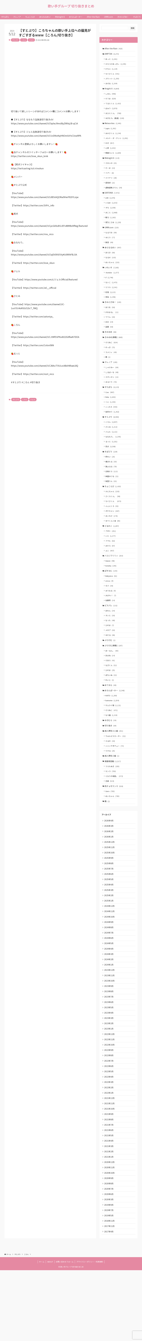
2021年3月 (109, 1211)
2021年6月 (109, 1194)
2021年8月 (109, 1183)
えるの (110, 782)
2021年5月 (109, 1200)
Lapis (111, 133)
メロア (110, 665)
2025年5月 (109, 928)
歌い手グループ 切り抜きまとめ (71, 6)
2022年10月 (109, 1103)
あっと (112, 60)
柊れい (110, 481)
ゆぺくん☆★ (113, 549)
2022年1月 (109, 1154)
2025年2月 (109, 945)
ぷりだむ (110, 675)
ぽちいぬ (111, 712)
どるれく (112, 554)
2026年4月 (109, 866)
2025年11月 (109, 894)
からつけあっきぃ (116, 65)
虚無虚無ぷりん (114, 196)
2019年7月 (109, 1279)
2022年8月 (109, 1115)
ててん (110, 333)
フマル (110, 570)
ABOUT (50, 1332)
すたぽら (112, 407)
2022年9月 (109, 1109)
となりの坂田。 (114, 819)
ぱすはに (111, 602)
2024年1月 (109, 1018)
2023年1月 (109, 1087)
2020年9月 (109, 1245)
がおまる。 (112, 328)
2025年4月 (109, 934)
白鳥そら (112, 496)
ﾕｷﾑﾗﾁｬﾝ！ (111, 628)
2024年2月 (109, 1013)
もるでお (111, 243)
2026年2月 (109, 877)
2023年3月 (109, 1075)
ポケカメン (113, 538)
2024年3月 (109, 1007)
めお (110, 338)
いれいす (112, 280)
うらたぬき (113, 809)
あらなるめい (113, 259)
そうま (111, 101)
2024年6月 (109, 990)
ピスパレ (111, 638)
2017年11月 (109, 1296)
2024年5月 (109, 996)
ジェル (31, 40)
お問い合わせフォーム (64, 1332)
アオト (111, 560)
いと (111, 565)
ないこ (112, 296)
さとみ (112, 449)
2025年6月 (109, 922)
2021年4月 (109, 1205)
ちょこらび (113, 512)
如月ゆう (113, 433)
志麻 (110, 825)
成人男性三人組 (114, 771)
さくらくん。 (113, 523)
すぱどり (111, 475)
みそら (110, 575)
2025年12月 (109, 888)
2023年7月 (109, 1053)
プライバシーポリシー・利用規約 (89, 1332)
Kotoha (111, 596)
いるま (112, 212)
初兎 (111, 306)
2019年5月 (109, 1285)
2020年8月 (109, 1251)
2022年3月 (109, 1143)
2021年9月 (109, 1177)
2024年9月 (109, 973)
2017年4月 (109, 1302)
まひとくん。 (114, 117)
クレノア (111, 381)
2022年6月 (109, 1126)
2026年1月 (109, 883)
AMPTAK (112, 54)
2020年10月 (109, 1239)
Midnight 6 (112, 164)
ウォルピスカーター (116, 777)
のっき (110, 365)
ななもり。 (113, 460)
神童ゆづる (112, 502)
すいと (110, 649)
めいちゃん (113, 275)
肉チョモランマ (114, 830)
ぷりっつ (113, 80)
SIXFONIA (112, 201)
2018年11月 (109, 1290)
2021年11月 (109, 1166)
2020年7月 (109, 1256)
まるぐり (111, 402)
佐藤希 (110, 633)
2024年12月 (109, 956)
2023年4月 (109, 1070)
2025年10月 (109, 900)
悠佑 (111, 312)
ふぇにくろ (112, 533)
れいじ (110, 718)
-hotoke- (112, 286)
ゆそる (110, 670)
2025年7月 (109, 917)
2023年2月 (109, 1081)
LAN (111, 206)
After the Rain (114, 48)
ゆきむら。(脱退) (115, 122)
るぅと (112, 465)
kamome (113, 739)
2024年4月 (109, 1002)
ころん (23, 40)
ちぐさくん (113, 75)
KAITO (111, 734)
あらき (110, 264)
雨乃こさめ (113, 232)
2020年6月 (109, 1262)
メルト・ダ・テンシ (117, 143)
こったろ (112, 428)
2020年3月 (109, 1268)
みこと (112, 222)
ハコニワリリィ (114, 586)
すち (111, 217)
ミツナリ (111, 185)
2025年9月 (109, 905)
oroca (110, 612)
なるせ (111, 270)
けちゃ (112, 70)
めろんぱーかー (115, 728)
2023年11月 (109, 1030)
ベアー (110, 180)
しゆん (111, 96)
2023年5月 (109, 1064)
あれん (110, 644)
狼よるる (111, 491)
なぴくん (111, 702)
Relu (111, 418)
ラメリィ (111, 370)
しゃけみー (112, 386)
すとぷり (15, 40)
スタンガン (112, 396)
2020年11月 (109, 1234)
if (110, 291)
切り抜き (111, 766)
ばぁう (112, 112)
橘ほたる (111, 486)
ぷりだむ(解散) (114, 681)
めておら (111, 723)
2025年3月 (109, 939)
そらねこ (112, 360)
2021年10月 (109, 1171)
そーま (110, 175)
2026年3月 (109, 871)
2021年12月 (109, 1160)
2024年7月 (109, 985)
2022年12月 (109, 1092)
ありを (110, 322)
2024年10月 (109, 968)
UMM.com (112, 238)
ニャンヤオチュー (115, 787)
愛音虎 (110, 191)
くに (111, 423)
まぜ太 (112, 85)
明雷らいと (113, 159)
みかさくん (113, 138)
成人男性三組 (112, 798)
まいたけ (112, 544)
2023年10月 (109, 1035)
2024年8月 (109, 979)
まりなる (111, 623)
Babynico (112, 607)
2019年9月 (109, 1273)
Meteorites (113, 128)
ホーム (41, 1332)
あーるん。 (112, 686)
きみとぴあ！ (113, 317)
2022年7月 (109, 1120)
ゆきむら (111, 760)
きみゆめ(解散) (114, 354)
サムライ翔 (113, 744)
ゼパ (110, 618)
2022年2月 (109, 1149)
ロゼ (110, 149)
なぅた (110, 654)
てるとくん (113, 107)
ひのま (110, 660)
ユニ (110, 580)
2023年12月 (109, 1024)
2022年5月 (109, 1132)
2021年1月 (109, 1222)
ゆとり (110, 249)
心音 (111, 154)
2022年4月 (109, 1137)
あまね (110, 692)
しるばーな (112, 391)
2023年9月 (109, 1041)
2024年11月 (109, 962)
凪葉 (110, 343)
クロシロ (111, 170)
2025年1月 (109, 951)
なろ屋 (112, 755)
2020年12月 (109, 1228)
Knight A (112, 91)
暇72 (111, 227)
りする (110, 792)
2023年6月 (109, 1058)
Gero (110, 835)
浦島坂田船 (113, 803)
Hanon (110, 591)
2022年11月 (109, 1098)
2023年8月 (109, 1047)
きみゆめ (111, 349)
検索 (132, 28)
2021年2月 (109, 1217)
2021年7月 (109, 1188)
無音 (110, 254)
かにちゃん (113, 518)
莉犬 (111, 470)
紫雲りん (111, 507)
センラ (111, 814)
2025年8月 (109, 911)
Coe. (110, 413)
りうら (112, 301)
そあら (110, 697)
